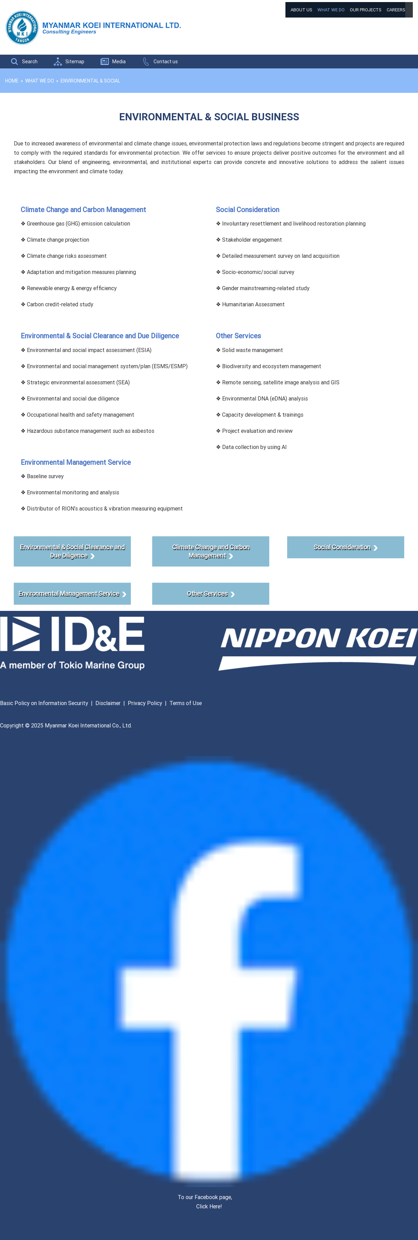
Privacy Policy (145, 703)
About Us (301, 10)
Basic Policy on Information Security (44, 703)
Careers (396, 10)
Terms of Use (185, 703)
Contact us (166, 61)
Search (30, 61)
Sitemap (74, 61)
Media (119, 61)
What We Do (331, 10)
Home (12, 81)
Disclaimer (108, 703)
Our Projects (366, 10)
